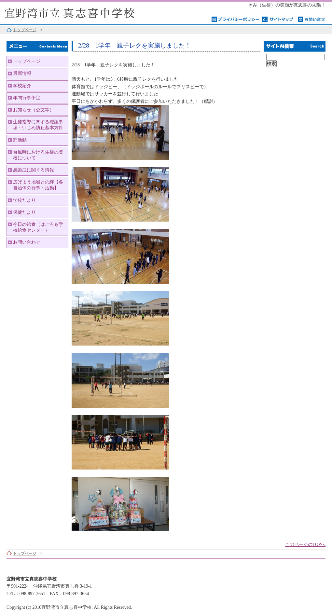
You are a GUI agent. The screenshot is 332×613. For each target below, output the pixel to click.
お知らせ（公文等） (33, 109)
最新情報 (22, 73)
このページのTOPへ (305, 544)
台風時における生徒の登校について (38, 155)
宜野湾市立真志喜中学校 (81, 12)
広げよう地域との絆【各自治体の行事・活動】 (38, 185)
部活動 (20, 140)
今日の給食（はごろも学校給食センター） (38, 227)
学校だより (24, 200)
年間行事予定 (26, 97)
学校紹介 (22, 85)
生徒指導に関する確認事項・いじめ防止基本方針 (38, 124)
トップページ (24, 30)
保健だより (24, 212)
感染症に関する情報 (33, 170)
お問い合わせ (26, 242)
